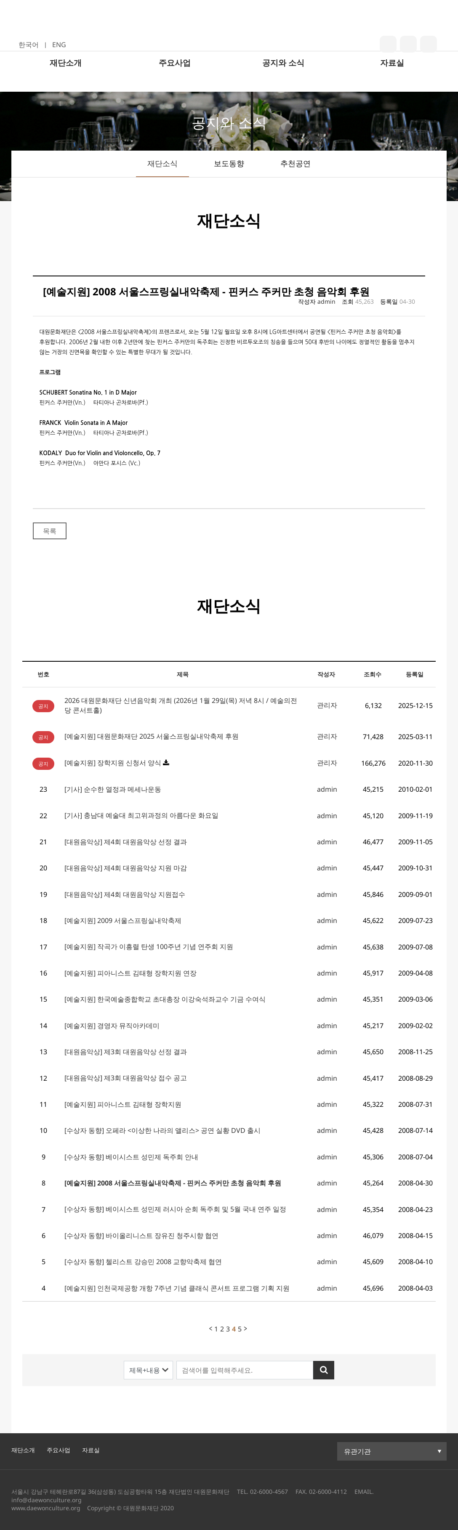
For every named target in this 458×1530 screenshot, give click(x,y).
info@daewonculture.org (46, 1500)
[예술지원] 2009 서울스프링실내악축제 (122, 920)
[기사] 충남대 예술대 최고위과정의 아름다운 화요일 (141, 815)
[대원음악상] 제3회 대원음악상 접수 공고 (125, 1077)
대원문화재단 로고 (228, 35)
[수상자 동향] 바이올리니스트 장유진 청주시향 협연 (141, 1235)
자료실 (392, 81)
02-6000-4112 (328, 1492)
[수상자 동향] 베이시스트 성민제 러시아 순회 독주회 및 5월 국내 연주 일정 (175, 1209)
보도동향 (229, 163)
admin (326, 301)
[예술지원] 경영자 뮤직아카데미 (112, 1025)
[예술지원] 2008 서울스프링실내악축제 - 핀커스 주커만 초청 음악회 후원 (172, 1183)
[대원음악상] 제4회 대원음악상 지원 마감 (125, 867)
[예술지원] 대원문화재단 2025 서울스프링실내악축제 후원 (151, 736)
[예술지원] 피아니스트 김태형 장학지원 (122, 1104)
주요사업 (175, 81)
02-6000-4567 (269, 1492)
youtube (428, 44)
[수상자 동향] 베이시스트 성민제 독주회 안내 (131, 1156)
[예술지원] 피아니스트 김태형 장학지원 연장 (130, 973)
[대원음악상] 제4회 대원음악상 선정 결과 (125, 841)
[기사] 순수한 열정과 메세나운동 (112, 789)
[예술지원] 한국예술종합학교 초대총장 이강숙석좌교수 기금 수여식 (165, 999)
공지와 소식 (283, 81)
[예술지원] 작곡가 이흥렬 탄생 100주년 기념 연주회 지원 (148, 946)
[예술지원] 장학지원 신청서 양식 (112, 762)
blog (388, 44)
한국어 (29, 44)
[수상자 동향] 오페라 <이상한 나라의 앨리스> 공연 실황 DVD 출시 (162, 1130)
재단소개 (66, 81)
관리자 (327, 705)
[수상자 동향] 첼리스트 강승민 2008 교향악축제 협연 (143, 1261)
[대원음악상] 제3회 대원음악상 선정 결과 (125, 1051)
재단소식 (162, 163)
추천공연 (295, 163)
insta (408, 44)
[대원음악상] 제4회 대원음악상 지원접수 (124, 894)
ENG (59, 44)
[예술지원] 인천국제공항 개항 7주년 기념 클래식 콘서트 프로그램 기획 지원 (177, 1288)
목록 (49, 531)
